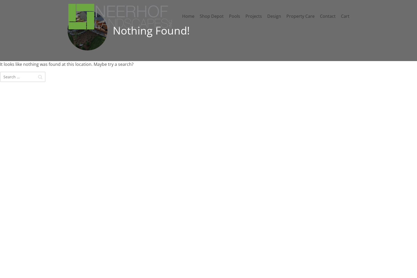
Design (274, 16)
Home (188, 16)
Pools (234, 16)
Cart (345, 16)
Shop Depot (212, 16)
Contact (328, 16)
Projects (253, 16)
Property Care (300, 16)
